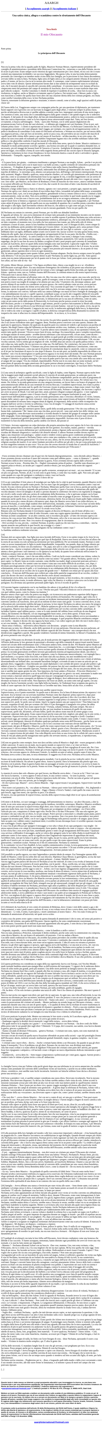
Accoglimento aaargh (38, 8)
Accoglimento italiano (64, 8)
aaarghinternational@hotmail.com (16, 1388)
